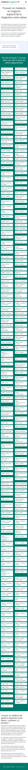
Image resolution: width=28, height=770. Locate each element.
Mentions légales (14, 768)
